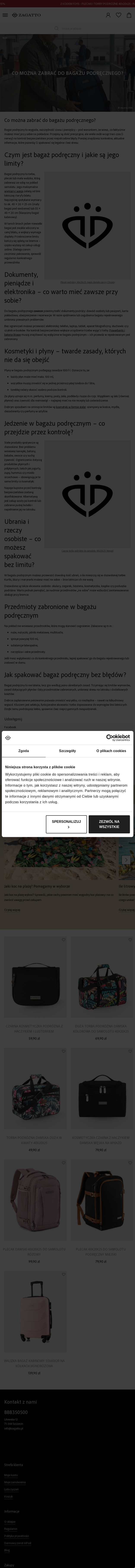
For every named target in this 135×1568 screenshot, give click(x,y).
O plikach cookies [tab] (111, 751)
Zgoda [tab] (23, 751)
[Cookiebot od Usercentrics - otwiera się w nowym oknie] (111, 737)
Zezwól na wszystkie (109, 824)
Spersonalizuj (66, 824)
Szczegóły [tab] (67, 751)
